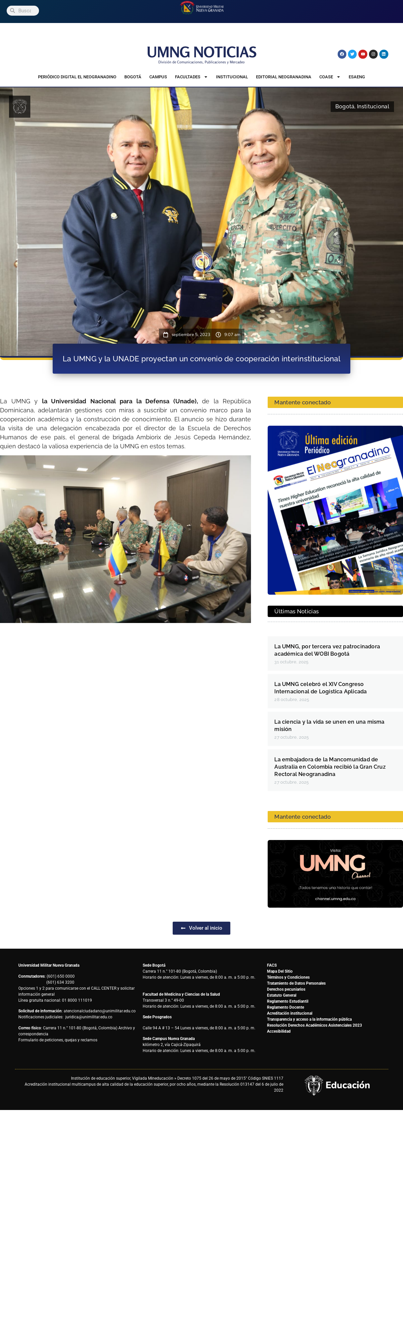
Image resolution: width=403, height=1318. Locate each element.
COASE (330, 77)
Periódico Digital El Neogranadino (77, 76)
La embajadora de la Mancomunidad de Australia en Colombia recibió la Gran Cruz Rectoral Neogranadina (329, 766)
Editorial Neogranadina (283, 76)
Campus (158, 76)
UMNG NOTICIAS (202, 52)
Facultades (191, 77)
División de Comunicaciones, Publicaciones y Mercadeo (201, 62)
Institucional (232, 76)
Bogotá (132, 76)
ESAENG (357, 76)
